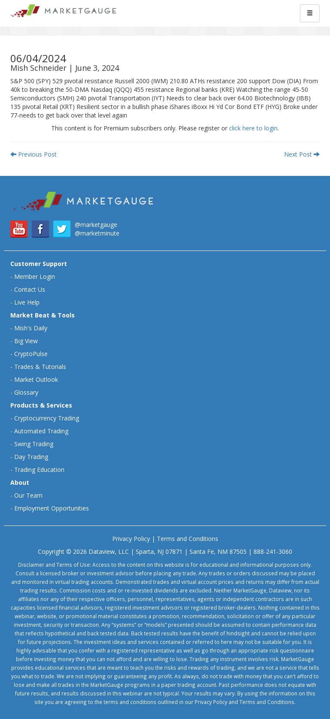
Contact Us (29, 289)
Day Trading (31, 457)
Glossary (26, 392)
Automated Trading (41, 431)
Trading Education (39, 469)
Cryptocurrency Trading (46, 418)
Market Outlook (36, 379)
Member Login (34, 276)
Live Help (27, 302)
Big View (26, 341)
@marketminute (97, 233)
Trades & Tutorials (40, 367)
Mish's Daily (30, 328)
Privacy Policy (131, 539)
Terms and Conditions (187, 539)
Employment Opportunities (51, 508)
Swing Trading (33, 444)
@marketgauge (96, 225)
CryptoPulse (31, 354)
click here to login (253, 128)
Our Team (28, 495)
